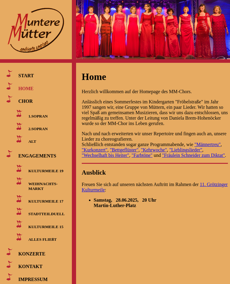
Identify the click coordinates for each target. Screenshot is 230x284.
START (26, 75)
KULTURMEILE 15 (45, 226)
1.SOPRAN (38, 116)
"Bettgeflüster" (124, 149)
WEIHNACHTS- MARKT (42, 186)
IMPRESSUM (33, 279)
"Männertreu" (207, 144)
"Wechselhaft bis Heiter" (105, 155)
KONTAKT (30, 266)
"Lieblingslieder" (185, 149)
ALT (32, 141)
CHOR (25, 101)
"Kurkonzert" (95, 149)
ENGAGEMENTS (37, 155)
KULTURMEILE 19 (45, 171)
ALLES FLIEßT (42, 239)
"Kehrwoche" (154, 149)
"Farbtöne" (141, 155)
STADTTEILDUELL (46, 214)
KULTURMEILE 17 (45, 201)
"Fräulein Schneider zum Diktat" (193, 155)
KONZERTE (31, 253)
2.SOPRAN (38, 129)
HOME (26, 88)
